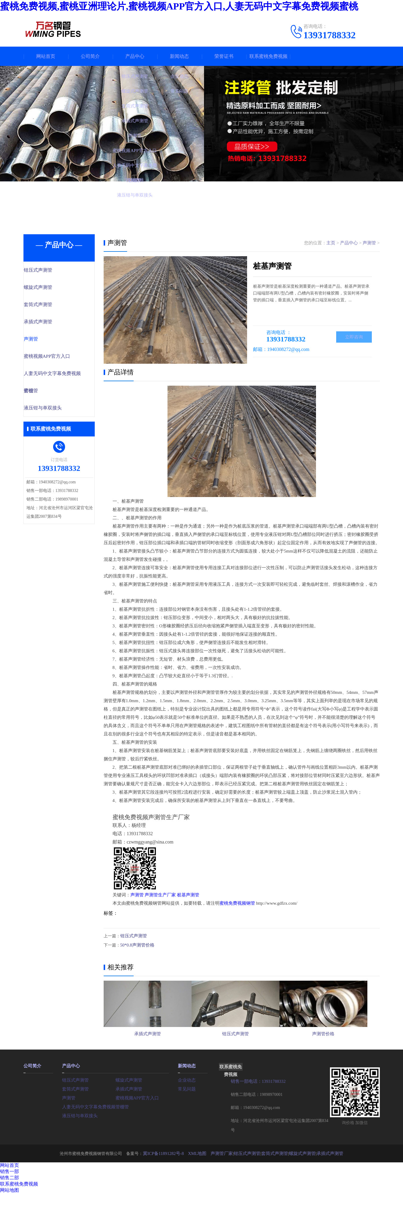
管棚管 (44, 393)
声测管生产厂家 (160, 894)
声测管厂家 (224, 1177)
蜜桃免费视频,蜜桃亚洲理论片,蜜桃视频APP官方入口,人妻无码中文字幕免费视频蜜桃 (179, 6)
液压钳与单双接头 (55, 410)
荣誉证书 (223, 56)
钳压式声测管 (50, 270)
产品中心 (134, 56)
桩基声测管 (188, 894)
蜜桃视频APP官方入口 (59, 358)
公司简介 (90, 56)
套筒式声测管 (50, 305)
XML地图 (200, 1177)
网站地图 (9, 1213)
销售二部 (9, 1201)
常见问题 (186, 1112)
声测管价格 (335, 1052)
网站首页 (45, 56)
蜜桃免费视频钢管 (237, 903)
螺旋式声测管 (50, 288)
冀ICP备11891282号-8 (168, 1177)
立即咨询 (354, 337)
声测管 (44, 340)
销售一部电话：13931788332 (257, 1105)
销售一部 (9, 1194)
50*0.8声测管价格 (136, 944)
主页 (330, 242)
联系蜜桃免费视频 (268, 56)
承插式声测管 (50, 323)
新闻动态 (179, 56)
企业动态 (186, 1103)
